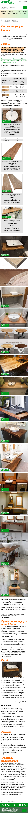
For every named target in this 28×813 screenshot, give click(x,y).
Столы (18, 11)
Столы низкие (17, 59)
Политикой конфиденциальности (8, 811)
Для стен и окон (13, 13)
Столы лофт (22, 60)
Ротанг (11, 11)
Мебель (3, 11)
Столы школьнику (12, 60)
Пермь (25, 3)
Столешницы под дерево (9, 62)
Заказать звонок (23, 1)
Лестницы (23, 13)
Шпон (3, 16)
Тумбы (24, 11)
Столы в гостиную (6, 59)
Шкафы (3, 13)
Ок (24, 810)
